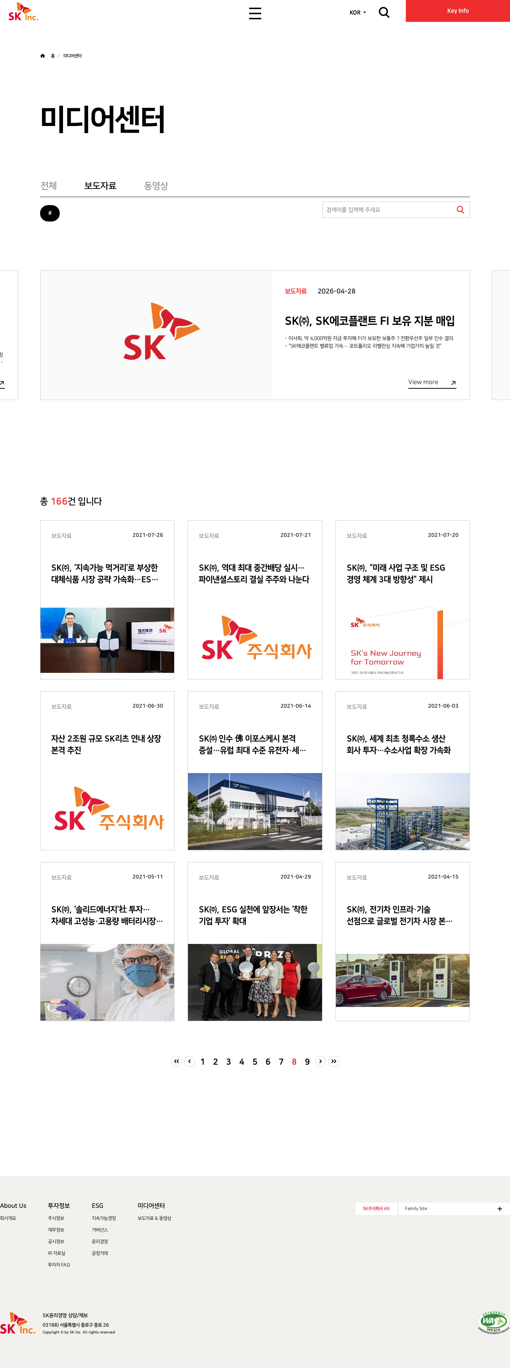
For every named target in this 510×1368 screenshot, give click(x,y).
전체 (49, 186)
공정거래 (100, 1253)
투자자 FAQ (59, 1264)
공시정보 (56, 1241)
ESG (97, 1206)
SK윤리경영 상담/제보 (65, 1315)
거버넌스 (100, 1229)
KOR (355, 12)
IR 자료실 (56, 1253)
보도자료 (101, 186)
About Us (13, 1206)
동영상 (156, 186)
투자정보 (59, 1206)
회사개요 (8, 1218)
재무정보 (56, 1229)
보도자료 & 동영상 (154, 1218)
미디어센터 (151, 1206)
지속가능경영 (104, 1218)
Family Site (453, 1208)
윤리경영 (100, 1241)
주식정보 (56, 1218)
